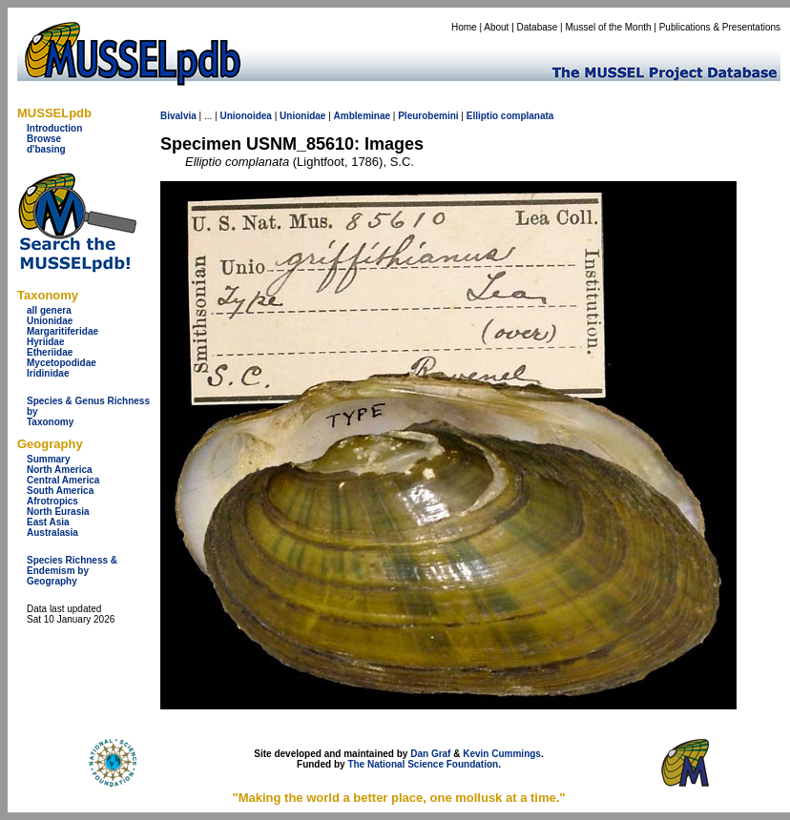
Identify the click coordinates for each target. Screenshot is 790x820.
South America (60, 490)
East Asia (48, 522)
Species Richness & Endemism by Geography (72, 570)
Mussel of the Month (609, 27)
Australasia (52, 532)
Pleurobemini (428, 116)
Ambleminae (362, 116)
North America (60, 469)
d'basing (46, 149)
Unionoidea (245, 116)
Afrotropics (52, 501)
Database (537, 27)
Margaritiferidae (62, 331)
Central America (63, 480)
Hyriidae (45, 342)
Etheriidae (50, 352)
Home (464, 27)
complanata (527, 116)
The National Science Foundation (422, 764)
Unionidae (50, 321)
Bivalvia (178, 116)
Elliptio (482, 116)
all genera (49, 310)
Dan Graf (430, 753)
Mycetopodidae (61, 363)
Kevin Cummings (502, 753)
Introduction (54, 128)
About (496, 27)
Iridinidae (48, 373)
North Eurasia (58, 511)
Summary (49, 459)
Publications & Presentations (719, 27)
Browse (44, 138)
